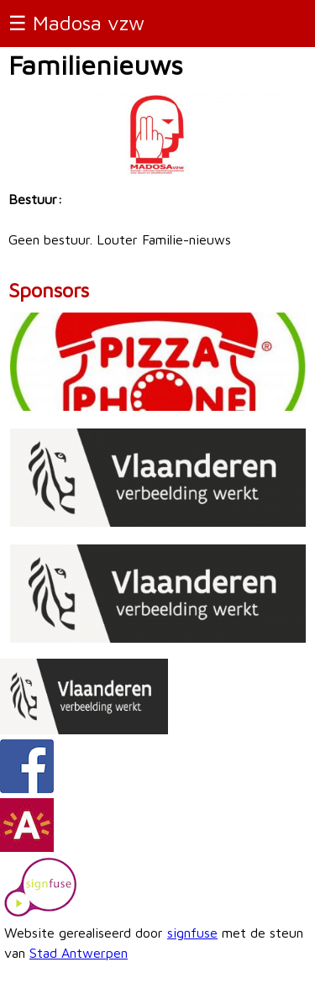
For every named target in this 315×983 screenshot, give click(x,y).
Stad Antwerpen (78, 952)
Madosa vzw (88, 22)
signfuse (192, 932)
